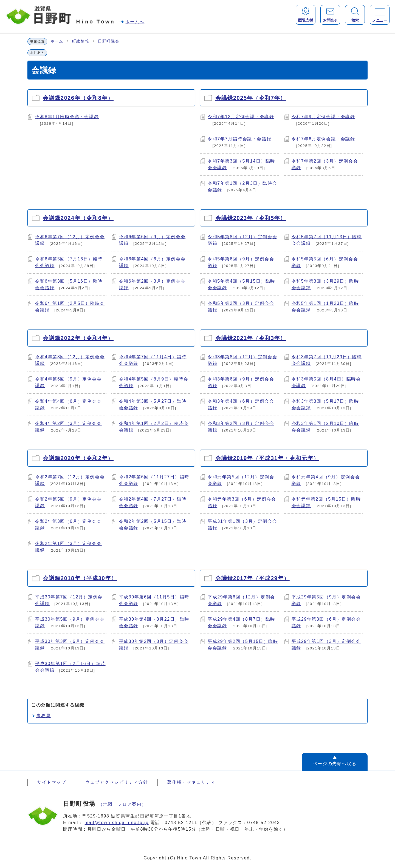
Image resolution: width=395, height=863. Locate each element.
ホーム (56, 41)
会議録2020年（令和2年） (78, 458)
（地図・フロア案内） (122, 804)
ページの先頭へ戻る (334, 763)
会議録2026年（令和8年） (78, 98)
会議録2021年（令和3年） (250, 338)
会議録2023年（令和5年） (250, 218)
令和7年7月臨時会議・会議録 (239, 139)
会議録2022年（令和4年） (78, 338)
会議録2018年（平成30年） (80, 578)
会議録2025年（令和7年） (250, 98)
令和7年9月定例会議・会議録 (323, 116)
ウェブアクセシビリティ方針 (116, 782)
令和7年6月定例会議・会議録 (323, 139)
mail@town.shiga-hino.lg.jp (117, 822)
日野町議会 (108, 41)
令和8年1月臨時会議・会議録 (67, 116)
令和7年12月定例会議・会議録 (241, 116)
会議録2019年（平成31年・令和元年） (267, 458)
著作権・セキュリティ (191, 782)
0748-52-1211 (181, 822)
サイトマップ (51, 782)
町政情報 (80, 41)
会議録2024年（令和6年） (78, 218)
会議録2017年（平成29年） (252, 578)
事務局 (43, 715)
